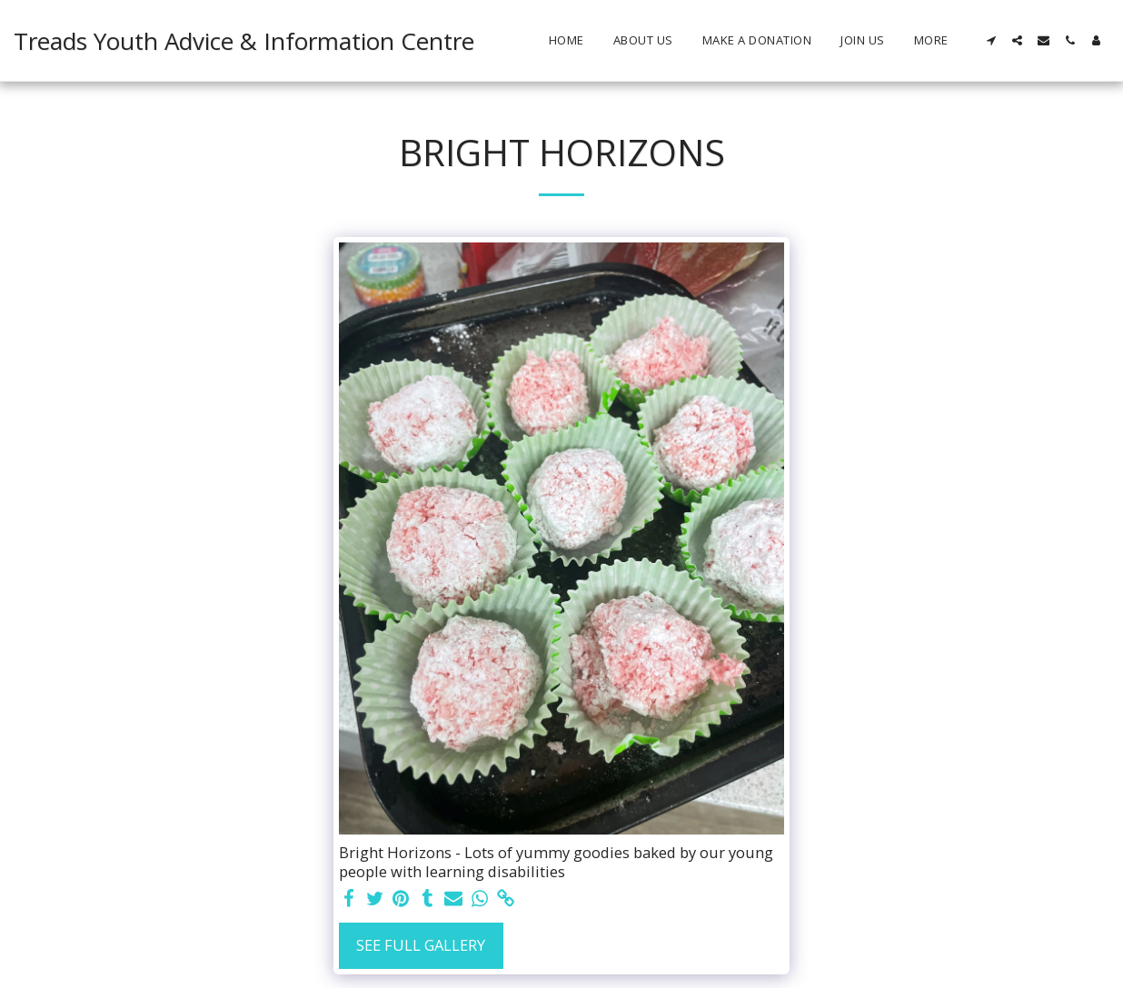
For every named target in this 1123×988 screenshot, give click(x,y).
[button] (991, 40)
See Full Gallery (420, 944)
